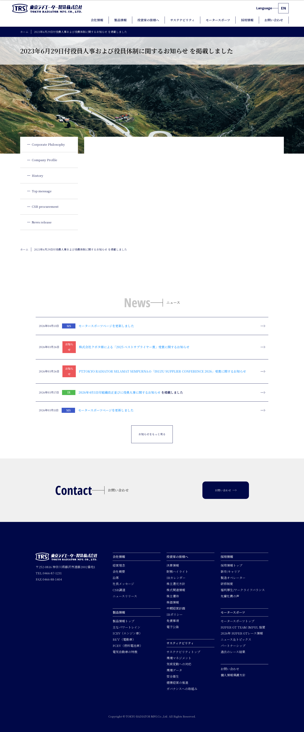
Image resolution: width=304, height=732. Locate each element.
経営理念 (119, 565)
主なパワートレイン (126, 627)
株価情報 (173, 602)
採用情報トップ (231, 565)
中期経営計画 (176, 608)
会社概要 (119, 571)
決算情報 (173, 565)
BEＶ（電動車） (124, 639)
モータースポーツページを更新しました (106, 326)
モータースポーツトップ (237, 621)
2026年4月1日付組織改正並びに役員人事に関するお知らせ (120, 392)
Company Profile (44, 160)
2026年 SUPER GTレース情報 (242, 633)
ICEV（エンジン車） (127, 633)
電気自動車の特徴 (125, 652)
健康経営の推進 (177, 682)
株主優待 (173, 596)
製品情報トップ (123, 621)
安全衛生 (173, 676)
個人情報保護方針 (233, 675)
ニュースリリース (125, 596)
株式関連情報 (176, 590)
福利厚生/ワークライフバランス (243, 590)
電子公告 (173, 627)
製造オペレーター (233, 577)
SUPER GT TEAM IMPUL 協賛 (243, 627)
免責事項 (173, 620)
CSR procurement (45, 206)
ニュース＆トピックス (236, 639)
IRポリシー (175, 614)
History (37, 175)
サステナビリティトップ (183, 652)
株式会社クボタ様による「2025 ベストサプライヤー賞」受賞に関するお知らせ (134, 347)
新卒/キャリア (230, 571)
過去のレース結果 (233, 652)
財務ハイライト (177, 571)
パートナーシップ (233, 645)
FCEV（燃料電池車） (128, 645)
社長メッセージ (123, 583)
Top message (42, 191)
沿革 (116, 577)
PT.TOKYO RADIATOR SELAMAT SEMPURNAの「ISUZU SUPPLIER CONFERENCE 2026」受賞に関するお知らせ (162, 371)
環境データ (174, 670)
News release (42, 222)
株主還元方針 (176, 583)
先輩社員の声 (230, 596)
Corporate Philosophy (48, 144)
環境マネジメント (179, 658)
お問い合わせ (230, 669)
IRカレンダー (176, 577)
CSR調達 (119, 590)
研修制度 (227, 583)
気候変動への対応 (179, 664)
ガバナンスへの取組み (182, 688)
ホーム (24, 32)
